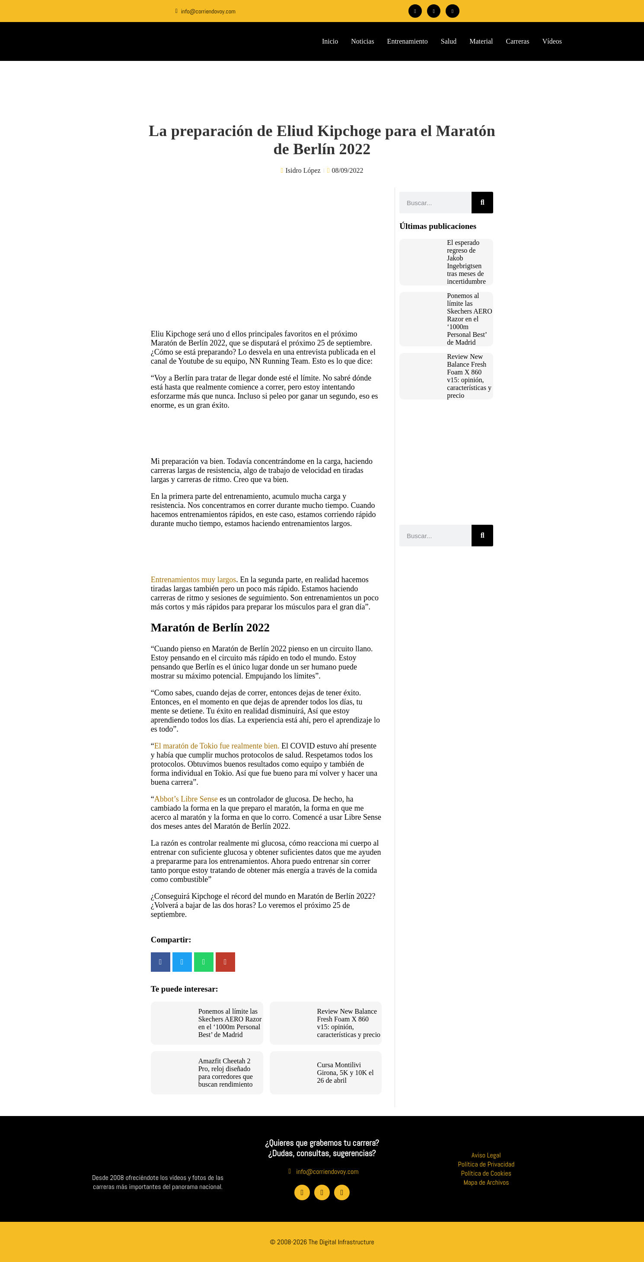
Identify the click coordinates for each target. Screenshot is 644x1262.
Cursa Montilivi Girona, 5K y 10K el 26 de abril (345, 1072)
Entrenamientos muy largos (193, 579)
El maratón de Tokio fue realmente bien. (217, 746)
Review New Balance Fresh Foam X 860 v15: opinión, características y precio (349, 1023)
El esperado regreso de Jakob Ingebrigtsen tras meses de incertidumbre (466, 262)
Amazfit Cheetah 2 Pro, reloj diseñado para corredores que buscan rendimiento (225, 1072)
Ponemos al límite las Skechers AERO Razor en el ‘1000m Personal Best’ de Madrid (230, 1023)
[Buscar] (482, 202)
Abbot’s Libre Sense (186, 799)
